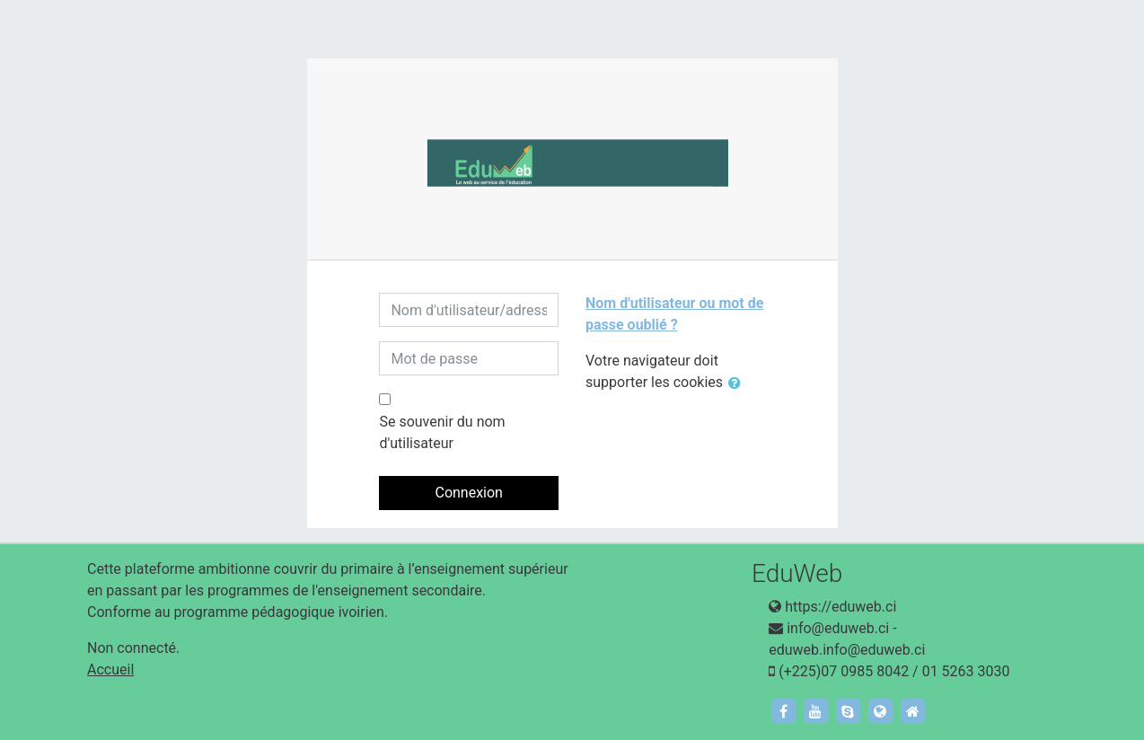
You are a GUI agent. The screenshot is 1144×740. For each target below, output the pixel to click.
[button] (738, 383)
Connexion (468, 492)
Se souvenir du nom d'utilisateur (442, 432)
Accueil (110, 669)
